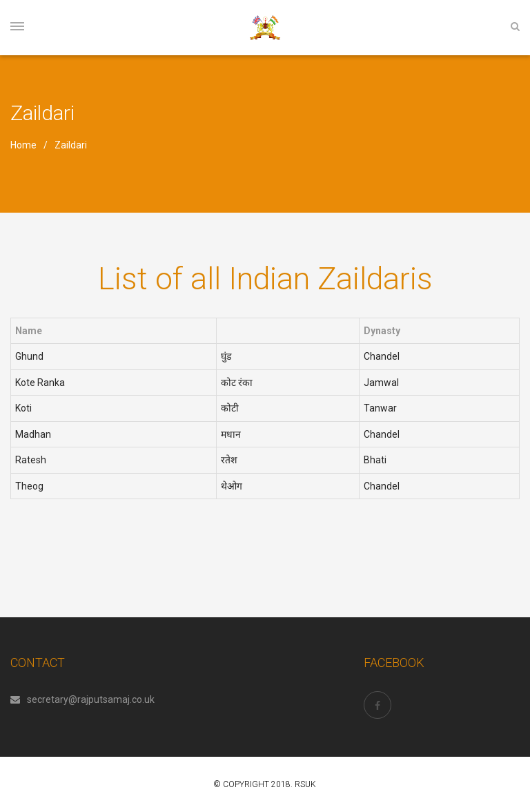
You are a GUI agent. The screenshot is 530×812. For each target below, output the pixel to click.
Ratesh (30, 459)
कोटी (230, 408)
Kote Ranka (40, 382)
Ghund (29, 356)
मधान (231, 434)
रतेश (229, 459)
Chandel (382, 356)
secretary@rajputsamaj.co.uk (82, 699)
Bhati (375, 459)
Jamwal (381, 382)
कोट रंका (237, 382)
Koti (23, 408)
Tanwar (380, 408)
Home (23, 145)
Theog (29, 486)
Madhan (33, 434)
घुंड (226, 356)
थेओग (231, 486)
